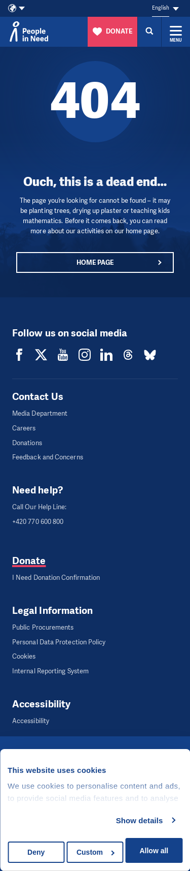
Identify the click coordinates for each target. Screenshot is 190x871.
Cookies (24, 656)
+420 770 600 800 (37, 521)
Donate (29, 560)
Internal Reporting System (50, 671)
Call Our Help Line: (39, 507)
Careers (24, 428)
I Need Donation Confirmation (56, 577)
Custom (96, 852)
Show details (139, 820)
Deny (36, 852)
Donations (27, 443)
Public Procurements (43, 627)
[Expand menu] (176, 31)
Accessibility (30, 721)
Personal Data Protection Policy (58, 642)
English (160, 8)
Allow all (153, 851)
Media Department (39, 413)
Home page (95, 262)
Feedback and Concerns (47, 457)
